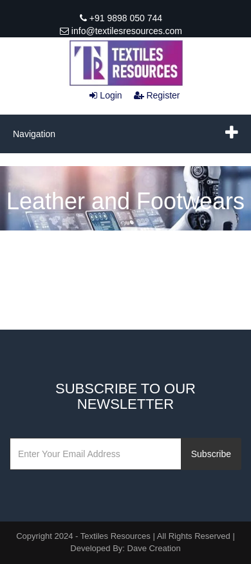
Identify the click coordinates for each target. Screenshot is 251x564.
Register (157, 95)
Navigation (34, 134)
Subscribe (211, 454)
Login (105, 95)
